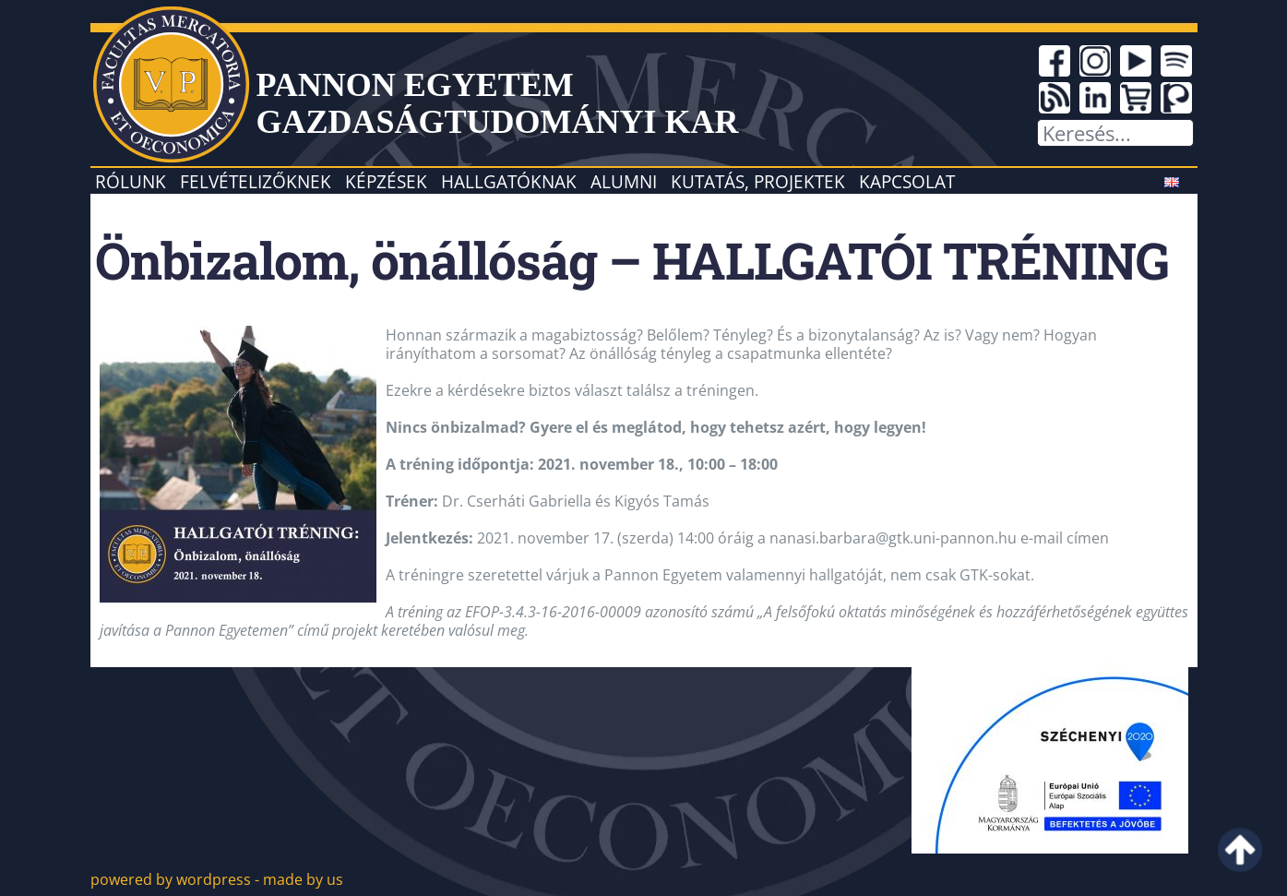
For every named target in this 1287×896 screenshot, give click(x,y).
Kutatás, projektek (758, 181)
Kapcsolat (907, 181)
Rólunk (130, 181)
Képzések (386, 181)
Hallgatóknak (509, 181)
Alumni (623, 181)
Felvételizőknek (255, 181)
